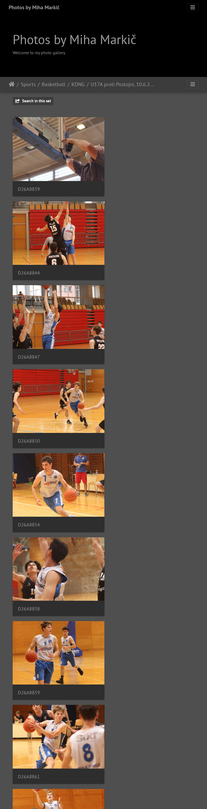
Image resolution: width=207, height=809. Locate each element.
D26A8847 (29, 266)
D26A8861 (124, 428)
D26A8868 (124, 508)
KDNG (78, 84)
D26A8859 (29, 428)
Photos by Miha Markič (34, 7)
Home (12, 84)
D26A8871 (29, 589)
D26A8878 (124, 670)
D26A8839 (29, 185)
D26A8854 (29, 347)
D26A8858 (124, 347)
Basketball (53, 84)
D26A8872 (124, 589)
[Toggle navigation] (193, 7)
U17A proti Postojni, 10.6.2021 (123, 84)
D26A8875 (29, 670)
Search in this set (33, 100)
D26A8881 (29, 750)
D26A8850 (124, 266)
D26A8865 (29, 508)
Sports (28, 84)
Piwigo (114, 798)
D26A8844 (124, 185)
